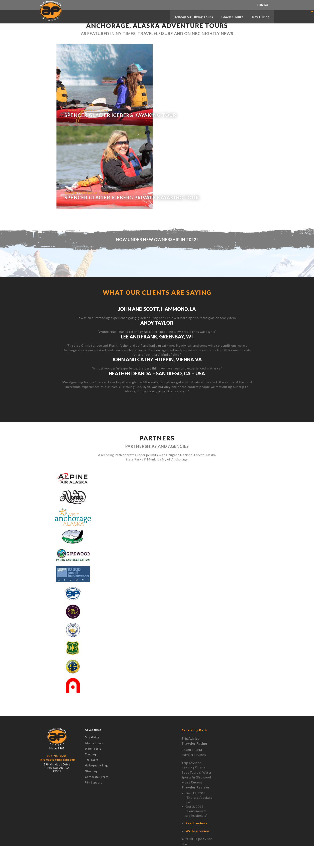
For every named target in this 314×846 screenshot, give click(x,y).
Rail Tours (91, 760)
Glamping (91, 771)
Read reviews (196, 823)
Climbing (90, 754)
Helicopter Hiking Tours (191, 17)
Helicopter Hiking (96, 765)
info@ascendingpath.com (57, 759)
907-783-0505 (57, 755)
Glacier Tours (231, 17)
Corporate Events (96, 777)
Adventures (93, 729)
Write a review (197, 831)
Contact (264, 5)
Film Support (93, 782)
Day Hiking (260, 17)
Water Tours (93, 748)
